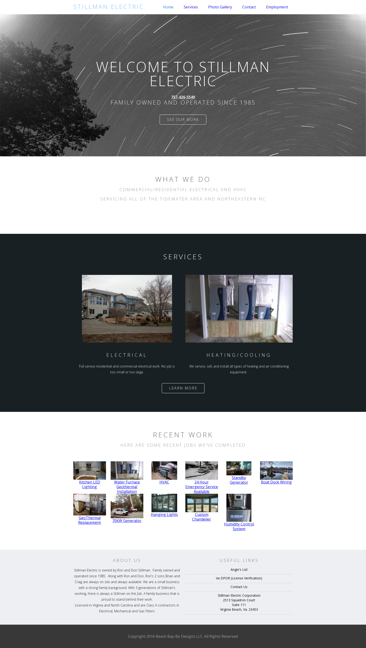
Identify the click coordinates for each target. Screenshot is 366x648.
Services (191, 7)
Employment (277, 7)
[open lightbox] (89, 475)
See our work (183, 120)
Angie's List (239, 569)
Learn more (183, 388)
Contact (249, 7)
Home (168, 7)
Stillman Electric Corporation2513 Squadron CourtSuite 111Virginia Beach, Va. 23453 (239, 602)
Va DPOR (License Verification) (239, 578)
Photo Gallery (220, 7)
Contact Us (239, 587)
